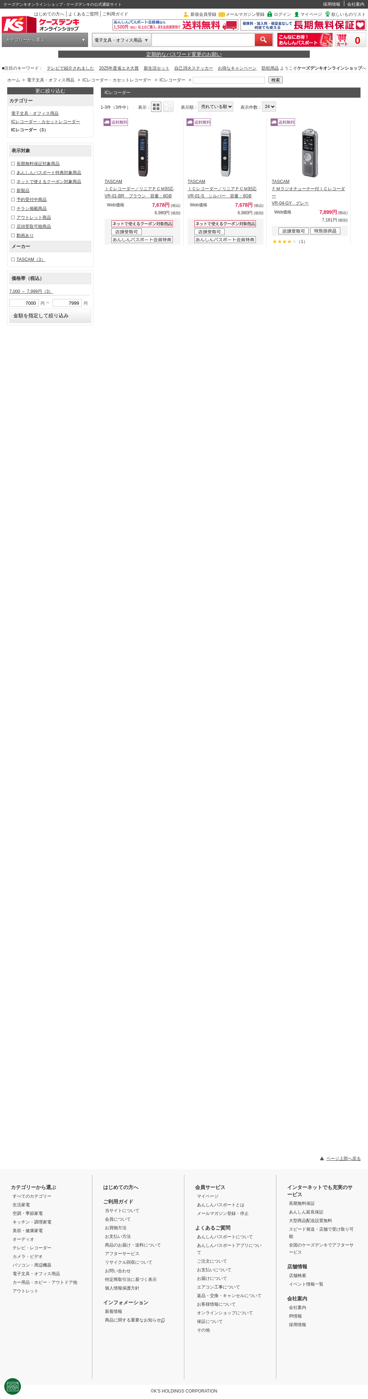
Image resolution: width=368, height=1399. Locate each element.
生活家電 (21, 1204)
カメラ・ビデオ (28, 1256)
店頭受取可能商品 (34, 226)
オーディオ (23, 1239)
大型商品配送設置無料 (310, 1220)
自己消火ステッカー (193, 68)
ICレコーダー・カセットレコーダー (116, 80)
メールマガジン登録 (245, 14)
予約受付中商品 (32, 199)
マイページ (311, 14)
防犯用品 (270, 68)
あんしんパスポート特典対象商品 (49, 172)
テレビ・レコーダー (32, 1247)
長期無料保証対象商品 (38, 163)
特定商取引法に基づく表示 (131, 1279)
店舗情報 (297, 1266)
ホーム (13, 80)
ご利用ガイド (115, 14)
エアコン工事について (218, 1287)
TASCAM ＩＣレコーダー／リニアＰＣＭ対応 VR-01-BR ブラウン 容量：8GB (139, 188)
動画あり (25, 235)
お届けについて (212, 1278)
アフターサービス (122, 1253)
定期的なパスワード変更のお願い (184, 54)
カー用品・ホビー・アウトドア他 (45, 1282)
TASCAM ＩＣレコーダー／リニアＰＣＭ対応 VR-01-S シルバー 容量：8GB (222, 188)
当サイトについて (122, 1210)
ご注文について (212, 1261)
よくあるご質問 (83, 14)
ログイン (282, 14)
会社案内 (355, 4)
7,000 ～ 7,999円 (31, 291)
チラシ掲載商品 (32, 208)
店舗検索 (297, 1275)
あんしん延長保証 (306, 1212)
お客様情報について (216, 1304)
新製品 (23, 190)
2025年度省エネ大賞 (119, 68)
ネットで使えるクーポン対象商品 (49, 181)
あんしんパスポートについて (225, 1236)
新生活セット (157, 68)
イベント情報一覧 (306, 1284)
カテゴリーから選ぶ (25, 39)
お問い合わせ (118, 1270)
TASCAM (31, 259)
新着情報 (113, 1311)
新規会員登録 (203, 14)
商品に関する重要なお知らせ (135, 1320)
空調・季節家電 (28, 1213)
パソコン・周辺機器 (32, 1265)
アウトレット (25, 1290)
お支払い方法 (118, 1236)
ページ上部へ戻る (343, 1158)
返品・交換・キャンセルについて (229, 1295)
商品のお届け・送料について (133, 1245)
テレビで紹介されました (70, 68)
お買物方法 (115, 1227)
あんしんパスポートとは (220, 1204)
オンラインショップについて (225, 1312)
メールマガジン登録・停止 (223, 1213)
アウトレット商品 (34, 217)
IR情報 (295, 1316)
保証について (210, 1321)
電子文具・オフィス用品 (118, 40)
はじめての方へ (49, 14)
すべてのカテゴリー (32, 1196)
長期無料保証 (302, 1203)
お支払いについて (214, 1269)
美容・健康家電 (28, 1230)
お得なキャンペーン (237, 68)
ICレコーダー (172, 80)
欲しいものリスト (348, 14)
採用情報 (331, 4)
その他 (203, 1330)
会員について (118, 1219)
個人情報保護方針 (122, 1288)
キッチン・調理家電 (32, 1222)
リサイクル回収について (128, 1262)
